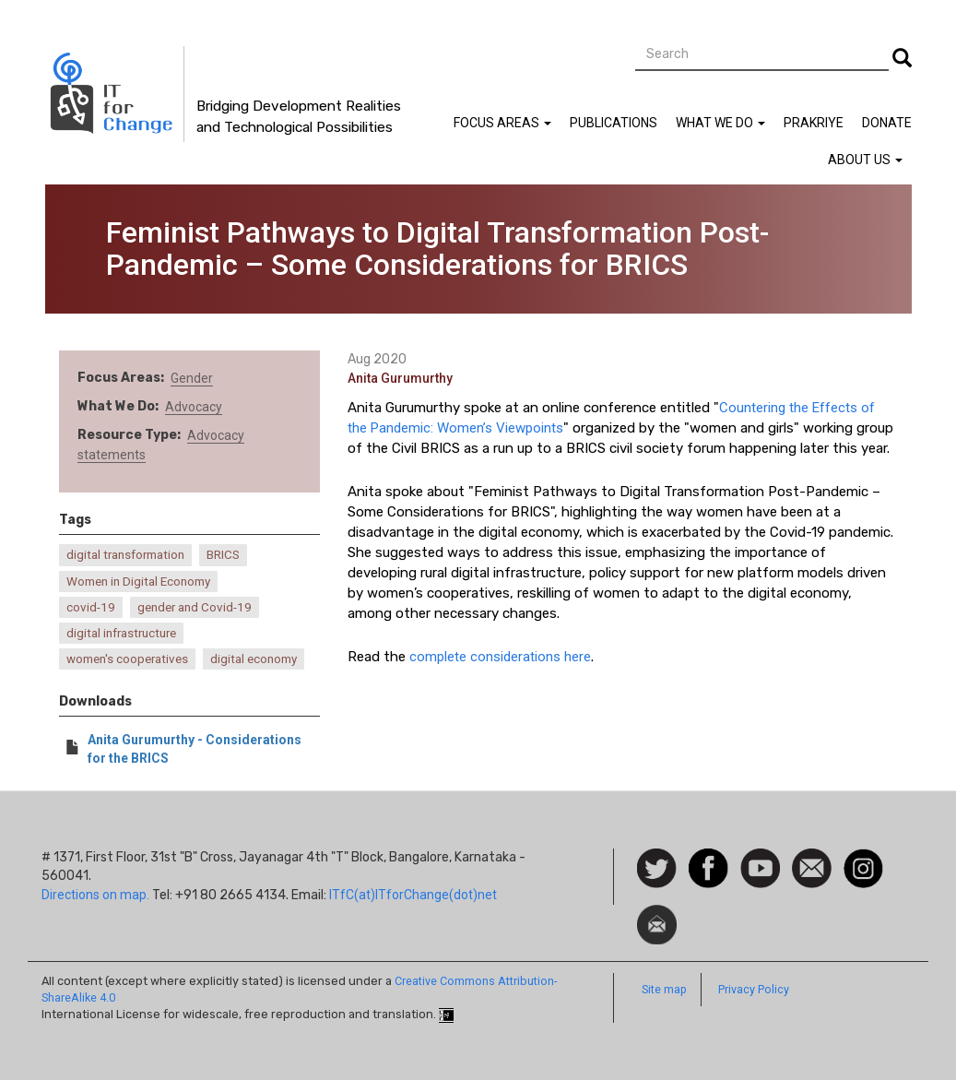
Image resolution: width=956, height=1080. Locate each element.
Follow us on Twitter (657, 869)
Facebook (708, 857)
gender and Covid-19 (194, 607)
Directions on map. (95, 894)
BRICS (223, 555)
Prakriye (814, 122)
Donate (887, 122)
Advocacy (193, 406)
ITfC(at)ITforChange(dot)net (413, 894)
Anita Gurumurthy (400, 378)
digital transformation (125, 555)
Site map (664, 989)
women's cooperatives (127, 659)
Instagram (863, 857)
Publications (613, 122)
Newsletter (657, 914)
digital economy (253, 659)
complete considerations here (500, 656)
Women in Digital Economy (138, 581)
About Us (865, 159)
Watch (758, 857)
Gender (192, 378)
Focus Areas (502, 122)
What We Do (720, 122)
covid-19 (90, 607)
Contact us (812, 867)
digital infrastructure (121, 633)
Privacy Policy (753, 989)
